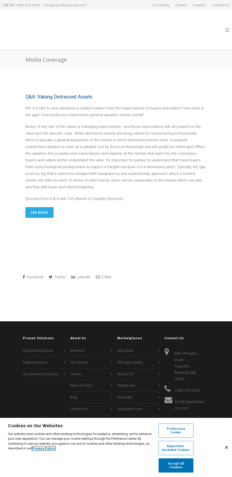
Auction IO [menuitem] (125, 357)
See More (39, 195)
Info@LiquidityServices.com (67, 5)
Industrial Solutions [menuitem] (38, 333)
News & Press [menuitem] (81, 368)
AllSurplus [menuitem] (125, 333)
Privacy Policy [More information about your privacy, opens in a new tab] (43, 449)
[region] (116, 447)
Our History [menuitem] (154, 5)
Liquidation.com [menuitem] (130, 391)
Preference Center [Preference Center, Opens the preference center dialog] (176, 431)
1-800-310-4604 (27, 5)
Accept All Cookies (176, 465)
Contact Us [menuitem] (220, 5)
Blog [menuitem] (73, 380)
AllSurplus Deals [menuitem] (130, 345)
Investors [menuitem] (197, 5)
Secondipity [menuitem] (126, 415)
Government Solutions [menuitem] (40, 357)
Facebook (33, 259)
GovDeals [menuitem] (124, 380)
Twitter (57, 259)
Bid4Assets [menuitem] (126, 368)
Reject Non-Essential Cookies (176, 448)
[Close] (226, 447)
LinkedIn (80, 259)
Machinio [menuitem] (124, 403)
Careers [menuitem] (176, 5)
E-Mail (103, 259)
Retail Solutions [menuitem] (35, 345)
